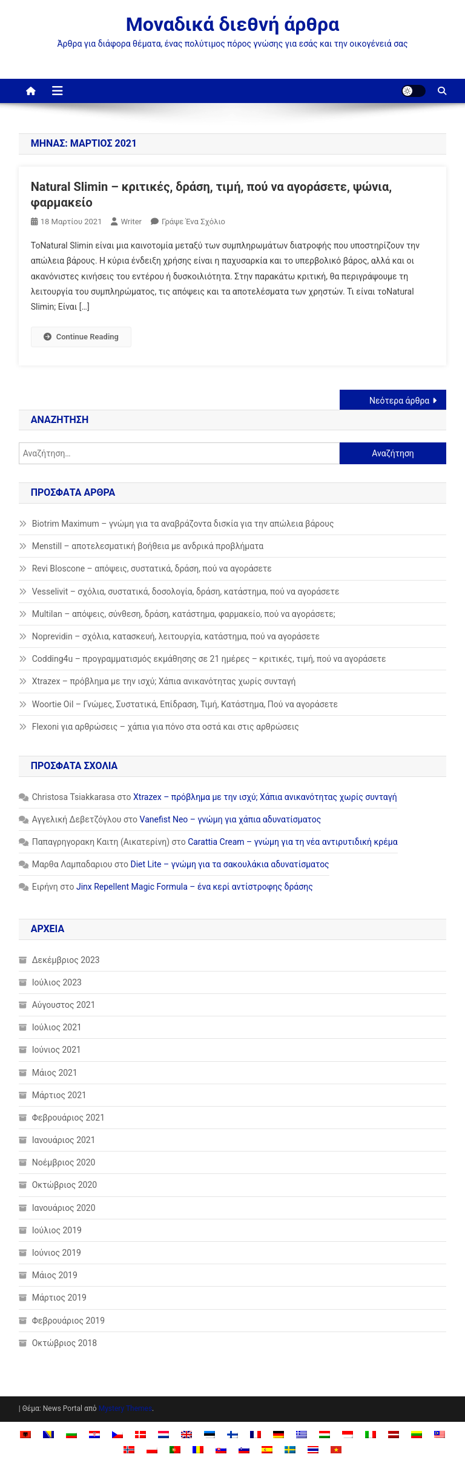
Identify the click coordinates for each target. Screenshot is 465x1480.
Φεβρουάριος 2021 (68, 1117)
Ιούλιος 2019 (57, 1230)
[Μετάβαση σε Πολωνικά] (151, 1449)
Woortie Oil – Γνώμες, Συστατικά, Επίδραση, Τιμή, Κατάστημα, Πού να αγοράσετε (185, 704)
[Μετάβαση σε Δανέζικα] (140, 1434)
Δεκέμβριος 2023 (66, 960)
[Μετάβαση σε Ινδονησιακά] (347, 1434)
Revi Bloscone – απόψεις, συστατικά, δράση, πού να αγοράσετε (152, 568)
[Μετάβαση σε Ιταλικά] (370, 1434)
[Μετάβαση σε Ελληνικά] (301, 1434)
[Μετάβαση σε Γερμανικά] (278, 1434)
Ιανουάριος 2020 (64, 1208)
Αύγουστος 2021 (64, 1005)
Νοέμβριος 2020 (64, 1162)
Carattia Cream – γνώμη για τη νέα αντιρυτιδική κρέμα (292, 842)
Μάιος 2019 (55, 1275)
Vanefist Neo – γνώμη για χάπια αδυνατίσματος (231, 819)
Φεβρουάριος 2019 (68, 1320)
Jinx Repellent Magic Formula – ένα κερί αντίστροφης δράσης (194, 887)
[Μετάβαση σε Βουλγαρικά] (71, 1434)
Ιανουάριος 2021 (64, 1140)
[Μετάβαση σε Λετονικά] (393, 1434)
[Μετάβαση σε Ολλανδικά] (163, 1434)
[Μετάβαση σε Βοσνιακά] (48, 1434)
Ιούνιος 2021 (56, 1050)
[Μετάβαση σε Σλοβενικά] (244, 1449)
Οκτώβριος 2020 (64, 1185)
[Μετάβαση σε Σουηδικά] (290, 1449)
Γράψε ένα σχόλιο (193, 221)
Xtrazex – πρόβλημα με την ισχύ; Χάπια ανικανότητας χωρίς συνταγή (164, 681)
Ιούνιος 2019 (56, 1253)
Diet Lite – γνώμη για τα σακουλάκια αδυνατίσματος (230, 864)
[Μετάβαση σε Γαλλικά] (255, 1434)
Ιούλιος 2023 (57, 982)
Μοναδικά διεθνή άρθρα (232, 24)
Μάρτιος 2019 (59, 1297)
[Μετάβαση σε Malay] (439, 1434)
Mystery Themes (125, 1408)
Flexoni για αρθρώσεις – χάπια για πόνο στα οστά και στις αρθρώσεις (165, 727)
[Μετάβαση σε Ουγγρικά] (324, 1434)
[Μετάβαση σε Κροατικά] (94, 1434)
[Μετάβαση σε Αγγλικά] (186, 1434)
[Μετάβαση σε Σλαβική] (220, 1449)
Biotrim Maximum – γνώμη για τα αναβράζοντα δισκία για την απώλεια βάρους (183, 523)
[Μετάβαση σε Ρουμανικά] (197, 1449)
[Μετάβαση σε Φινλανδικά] (232, 1434)
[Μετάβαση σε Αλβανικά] (25, 1434)
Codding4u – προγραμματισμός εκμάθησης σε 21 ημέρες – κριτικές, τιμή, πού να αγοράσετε (209, 659)
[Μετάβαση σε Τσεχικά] (117, 1434)
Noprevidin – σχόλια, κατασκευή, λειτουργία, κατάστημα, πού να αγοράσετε (176, 636)
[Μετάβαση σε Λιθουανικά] (416, 1434)
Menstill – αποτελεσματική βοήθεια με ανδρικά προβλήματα (148, 546)
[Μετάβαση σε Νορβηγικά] (128, 1449)
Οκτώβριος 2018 (64, 1343)
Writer (131, 221)
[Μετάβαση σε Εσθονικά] (209, 1434)
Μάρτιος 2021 (59, 1095)
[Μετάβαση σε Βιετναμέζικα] (336, 1449)
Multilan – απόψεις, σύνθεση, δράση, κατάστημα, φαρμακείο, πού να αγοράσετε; (183, 614)
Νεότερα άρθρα (399, 400)
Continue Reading (81, 336)
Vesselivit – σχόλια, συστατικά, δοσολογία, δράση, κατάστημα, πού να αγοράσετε (186, 591)
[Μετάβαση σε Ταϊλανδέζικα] (313, 1449)
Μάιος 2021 (55, 1073)
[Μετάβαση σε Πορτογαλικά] (174, 1449)
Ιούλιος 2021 (57, 1027)
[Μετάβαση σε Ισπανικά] (267, 1449)
